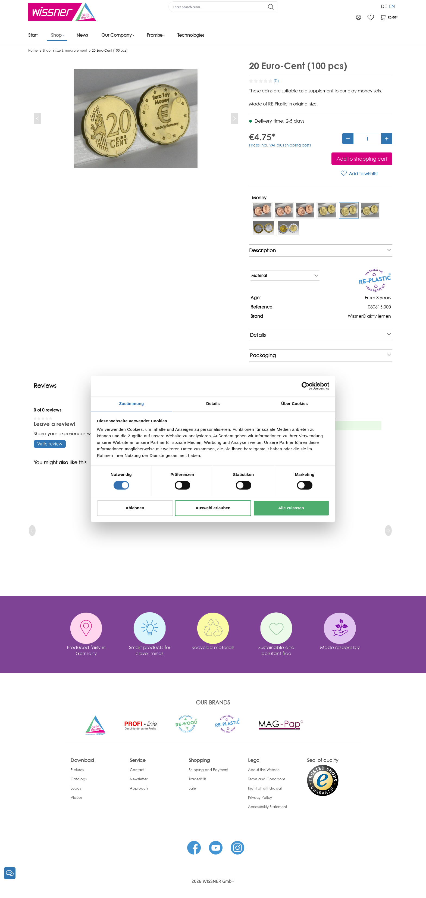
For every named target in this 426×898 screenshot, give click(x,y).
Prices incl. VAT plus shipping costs (280, 145)
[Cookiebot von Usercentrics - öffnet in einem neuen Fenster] (305, 386)
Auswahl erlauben (213, 508)
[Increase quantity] (386, 138)
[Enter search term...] (215, 6)
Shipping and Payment (208, 770)
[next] (388, 530)
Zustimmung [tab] (131, 403)
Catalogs (79, 779)
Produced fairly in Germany (86, 650)
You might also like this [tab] (60, 462)
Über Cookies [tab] (294, 403)
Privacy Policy (260, 797)
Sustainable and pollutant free (276, 650)
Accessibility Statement (267, 807)
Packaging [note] (320, 355)
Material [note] (284, 276)
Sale (192, 788)
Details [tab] (213, 403)
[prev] (32, 530)
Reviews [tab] (45, 385)
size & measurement (71, 50)
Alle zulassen (291, 508)
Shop (47, 50)
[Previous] (37, 118)
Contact (137, 770)
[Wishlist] (369, 17)
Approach (139, 788)
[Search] (269, 6)
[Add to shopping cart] (361, 158)
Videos (76, 797)
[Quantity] (367, 138)
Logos (76, 788)
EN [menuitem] (392, 5)
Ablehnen (135, 508)
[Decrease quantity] (348, 138)
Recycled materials (213, 647)
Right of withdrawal (265, 788)
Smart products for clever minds (149, 650)
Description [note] (320, 250)
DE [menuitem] (384, 5)
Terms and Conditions (266, 779)
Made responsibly (340, 647)
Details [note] (320, 335)
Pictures (77, 770)
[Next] (234, 118)
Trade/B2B (197, 779)
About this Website (264, 770)
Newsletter (139, 779)
